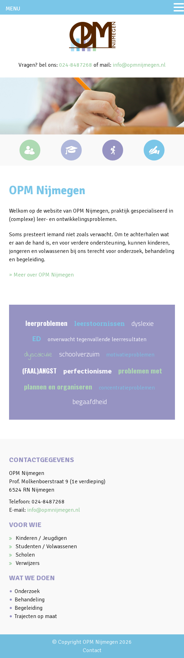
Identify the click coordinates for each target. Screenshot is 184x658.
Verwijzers (28, 563)
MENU (13, 8)
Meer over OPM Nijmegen (44, 274)
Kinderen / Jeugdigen (41, 538)
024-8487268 (75, 64)
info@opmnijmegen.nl (139, 64)
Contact (92, 650)
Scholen (25, 554)
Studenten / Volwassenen (46, 546)
